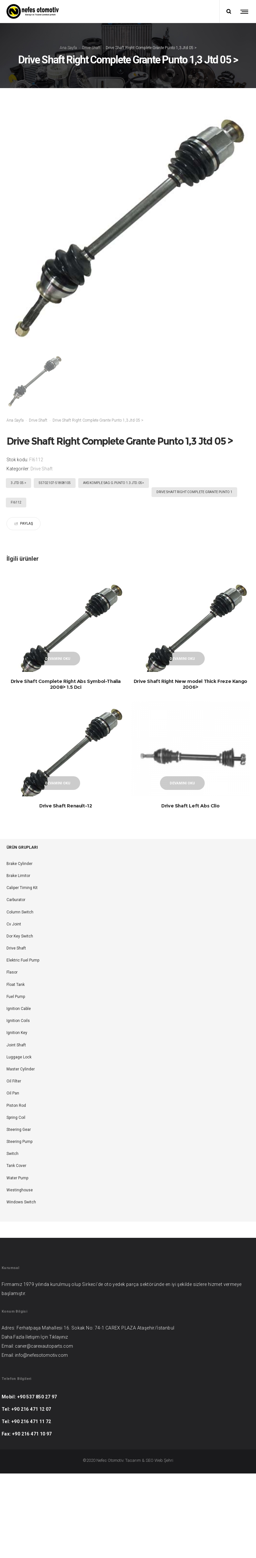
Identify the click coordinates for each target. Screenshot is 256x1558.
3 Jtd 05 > (18, 483)
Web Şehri (163, 1507)
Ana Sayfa (68, 48)
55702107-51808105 (55, 483)
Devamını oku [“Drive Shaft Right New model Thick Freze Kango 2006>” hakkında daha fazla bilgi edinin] (182, 659)
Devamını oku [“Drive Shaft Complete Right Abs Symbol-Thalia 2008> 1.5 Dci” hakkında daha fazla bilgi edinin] (57, 659)
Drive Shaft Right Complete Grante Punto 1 (194, 492)
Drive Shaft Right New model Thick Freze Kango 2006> (190, 684)
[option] (34, 381)
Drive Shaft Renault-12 (65, 829)
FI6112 (16, 502)
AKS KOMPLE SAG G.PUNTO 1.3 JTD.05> (113, 483)
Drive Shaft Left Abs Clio (190, 829)
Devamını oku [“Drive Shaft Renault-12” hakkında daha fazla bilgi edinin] (57, 807)
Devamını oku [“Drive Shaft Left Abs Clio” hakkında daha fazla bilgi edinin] (182, 807)
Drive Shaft (91, 48)
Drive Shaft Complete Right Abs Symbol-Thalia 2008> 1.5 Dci (66, 684)
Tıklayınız (58, 1384)
